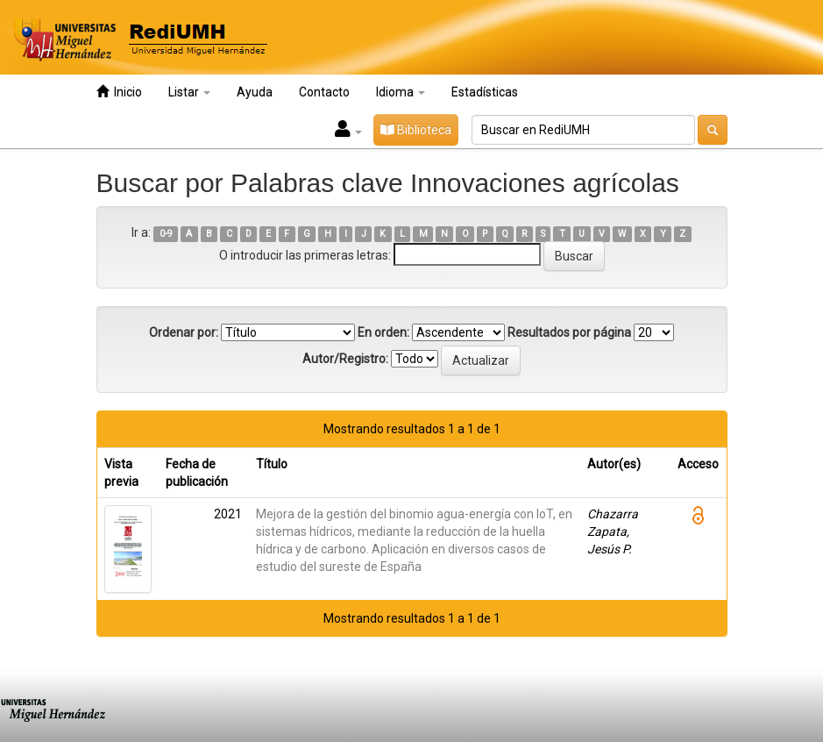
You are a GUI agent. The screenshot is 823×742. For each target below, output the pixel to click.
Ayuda (255, 92)
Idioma (400, 92)
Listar (189, 92)
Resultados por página (569, 332)
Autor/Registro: (345, 359)
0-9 (166, 233)
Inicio (119, 91)
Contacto (324, 92)
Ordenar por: (183, 332)
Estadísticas (484, 92)
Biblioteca (415, 130)
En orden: (383, 332)
